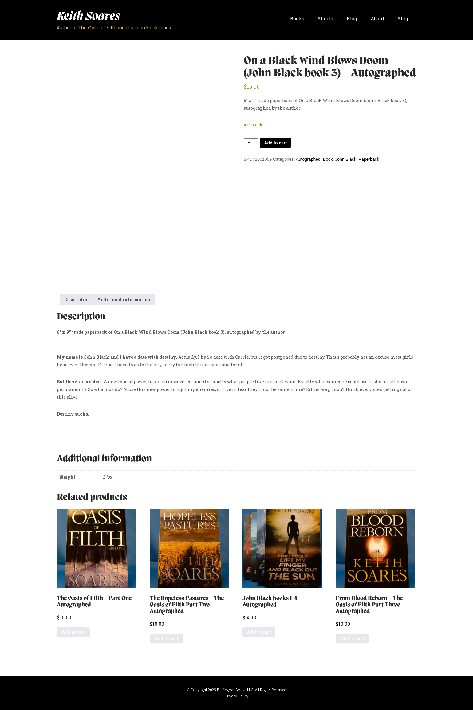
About (377, 18)
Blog (352, 18)
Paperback (369, 159)
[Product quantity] (251, 141)
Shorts (325, 18)
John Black (345, 159)
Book (328, 159)
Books (297, 18)
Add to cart (275, 142)
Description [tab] (77, 299)
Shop (404, 18)
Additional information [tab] (123, 299)
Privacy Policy (236, 696)
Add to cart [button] (73, 632)
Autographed (308, 159)
